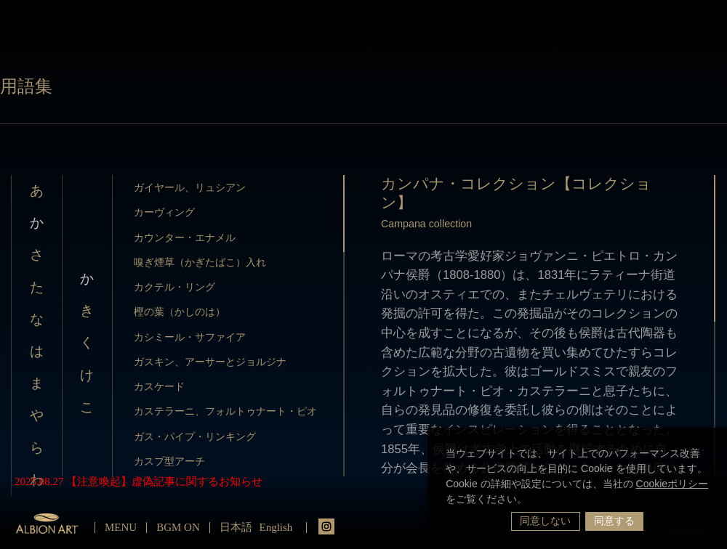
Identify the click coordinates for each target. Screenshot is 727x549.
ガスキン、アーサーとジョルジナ (210, 361)
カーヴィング (164, 212)
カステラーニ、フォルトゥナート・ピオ (225, 411)
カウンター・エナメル (185, 237)
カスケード (159, 386)
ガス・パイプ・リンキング (195, 436)
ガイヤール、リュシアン (190, 187)
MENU (121, 527)
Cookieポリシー (672, 483)
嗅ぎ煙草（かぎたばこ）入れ (200, 262)
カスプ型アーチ (169, 461)
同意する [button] (614, 520)
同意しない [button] (545, 520)
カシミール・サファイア (190, 337)
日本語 (236, 527)
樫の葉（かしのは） (179, 311)
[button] (532, 500)
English (276, 527)
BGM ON (178, 527)
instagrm (326, 526)
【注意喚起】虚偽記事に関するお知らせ (164, 481)
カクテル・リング (174, 287)
